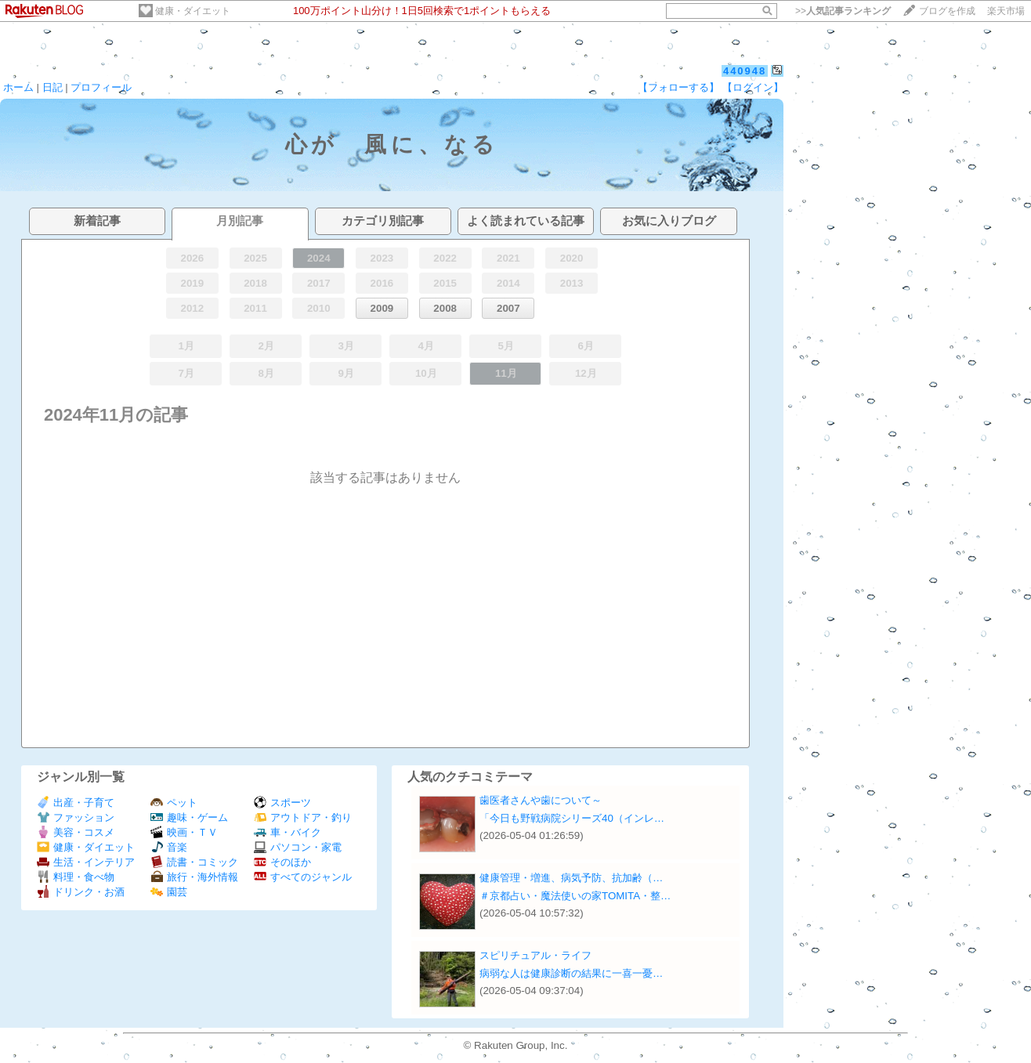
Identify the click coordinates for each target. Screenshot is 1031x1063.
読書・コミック (194, 862)
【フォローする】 (678, 87)
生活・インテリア (86, 862)
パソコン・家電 (298, 847)
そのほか (282, 862)
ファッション (75, 817)
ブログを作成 (947, 10)
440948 (744, 71)
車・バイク (287, 832)
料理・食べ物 (75, 877)
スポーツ (282, 802)
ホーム (18, 87)
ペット (173, 802)
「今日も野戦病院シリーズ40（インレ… (571, 818)
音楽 (168, 847)
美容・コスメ (75, 832)
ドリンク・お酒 (81, 892)
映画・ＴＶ (184, 832)
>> (843, 10)
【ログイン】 (752, 87)
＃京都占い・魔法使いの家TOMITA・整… (575, 896)
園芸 (168, 892)
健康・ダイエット (192, 10)
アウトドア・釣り (303, 817)
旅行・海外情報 (194, 877)
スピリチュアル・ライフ (535, 955)
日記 (52, 87)
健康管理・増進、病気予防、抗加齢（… (571, 878)
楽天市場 (1006, 10)
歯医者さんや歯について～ (540, 800)
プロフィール (101, 87)
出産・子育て (75, 802)
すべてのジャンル (303, 877)
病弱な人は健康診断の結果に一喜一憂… (571, 973)
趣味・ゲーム (189, 817)
